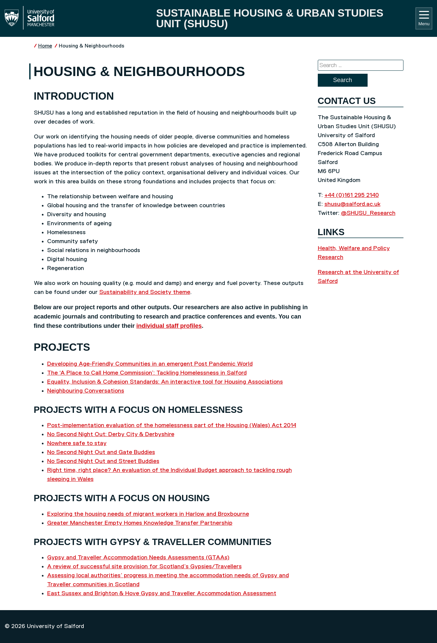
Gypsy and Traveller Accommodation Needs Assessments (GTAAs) (138, 558)
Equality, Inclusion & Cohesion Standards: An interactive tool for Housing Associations (165, 382)
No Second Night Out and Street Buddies (103, 461)
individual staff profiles (169, 325)
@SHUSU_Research (368, 213)
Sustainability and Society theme (144, 292)
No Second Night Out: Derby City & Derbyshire (110, 434)
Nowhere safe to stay (77, 443)
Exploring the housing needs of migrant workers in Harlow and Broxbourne (148, 514)
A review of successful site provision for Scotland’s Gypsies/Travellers (144, 567)
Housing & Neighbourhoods (91, 46)
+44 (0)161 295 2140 (351, 195)
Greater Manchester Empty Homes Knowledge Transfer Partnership (139, 523)
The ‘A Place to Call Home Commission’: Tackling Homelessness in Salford (147, 373)
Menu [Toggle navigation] (423, 18)
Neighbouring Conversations (85, 391)
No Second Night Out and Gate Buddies (101, 452)
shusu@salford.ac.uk (352, 204)
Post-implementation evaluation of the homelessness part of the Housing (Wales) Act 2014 (171, 425)
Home (45, 46)
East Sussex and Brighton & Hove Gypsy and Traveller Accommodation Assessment (161, 594)
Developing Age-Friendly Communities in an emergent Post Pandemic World (150, 364)
